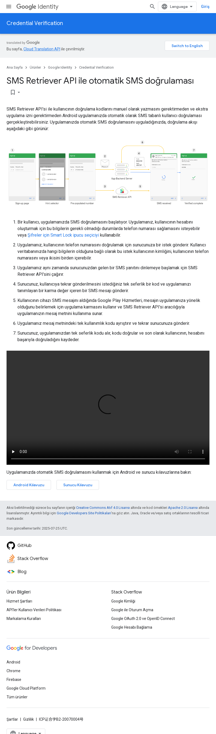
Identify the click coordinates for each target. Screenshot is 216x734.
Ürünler (35, 67)
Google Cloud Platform (26, 688)
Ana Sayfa (15, 67)
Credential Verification (35, 23)
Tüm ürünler (17, 697)
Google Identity (60, 67)
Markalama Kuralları (24, 618)
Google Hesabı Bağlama (131, 627)
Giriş (205, 6)
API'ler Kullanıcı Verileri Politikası (34, 610)
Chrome (13, 671)
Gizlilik (28, 719)
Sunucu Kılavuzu (77, 484)
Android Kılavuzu (28, 484)
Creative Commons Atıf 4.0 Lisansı (103, 508)
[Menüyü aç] (8, 6)
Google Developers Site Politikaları (84, 513)
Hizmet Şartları (19, 601)
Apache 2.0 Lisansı (183, 508)
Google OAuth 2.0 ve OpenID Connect (143, 618)
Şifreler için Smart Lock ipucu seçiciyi (63, 235)
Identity (37, 6)
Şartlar (12, 719)
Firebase (14, 679)
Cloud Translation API (41, 49)
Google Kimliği (123, 601)
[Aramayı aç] (152, 6)
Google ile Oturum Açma (132, 610)
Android (13, 662)
